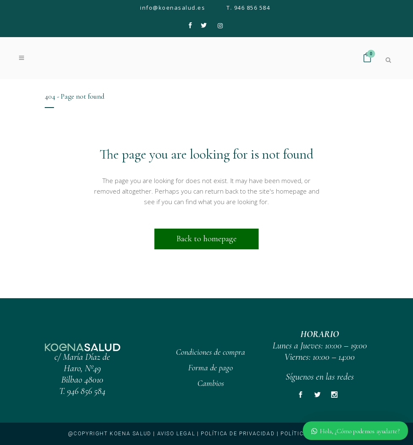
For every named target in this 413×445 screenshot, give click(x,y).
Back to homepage (206, 239)
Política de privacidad (238, 434)
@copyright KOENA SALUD (109, 434)
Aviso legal (176, 434)
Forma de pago (210, 368)
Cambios (210, 383)
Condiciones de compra (210, 352)
